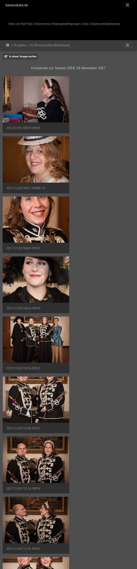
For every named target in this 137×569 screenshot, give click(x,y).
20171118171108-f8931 (92, 241)
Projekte (20, 45)
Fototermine (42, 23)
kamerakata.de (17, 5)
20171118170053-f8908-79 (94, 125)
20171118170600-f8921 (23, 183)
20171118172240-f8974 (23, 529)
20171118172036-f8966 (92, 414)
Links (85, 23)
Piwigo (76, 561)
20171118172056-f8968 (23, 472)
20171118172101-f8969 (92, 472)
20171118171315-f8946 (92, 356)
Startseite (8, 45)
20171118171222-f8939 (23, 356)
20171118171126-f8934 (23, 299)
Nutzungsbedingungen (66, 23)
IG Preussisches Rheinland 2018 (52, 45)
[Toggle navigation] (127, 5)
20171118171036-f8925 (23, 241)
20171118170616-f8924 (92, 183)
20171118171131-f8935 (92, 299)
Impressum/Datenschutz (105, 23)
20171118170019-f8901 (23, 125)
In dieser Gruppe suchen (20, 56)
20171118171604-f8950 (23, 414)
